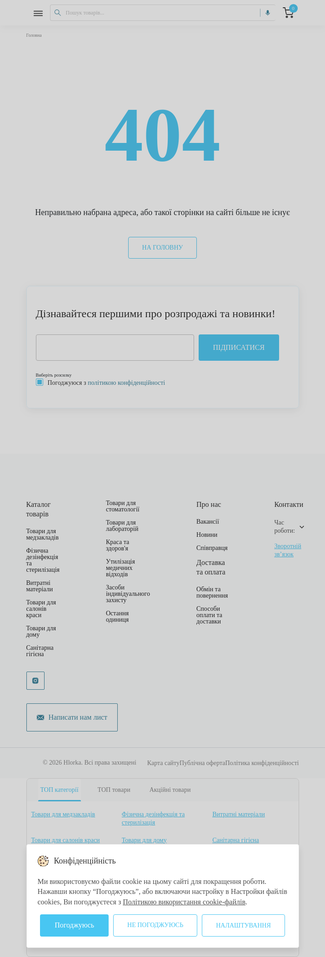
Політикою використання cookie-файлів (184, 902)
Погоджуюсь (74, 925)
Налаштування (243, 925)
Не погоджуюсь (155, 925)
